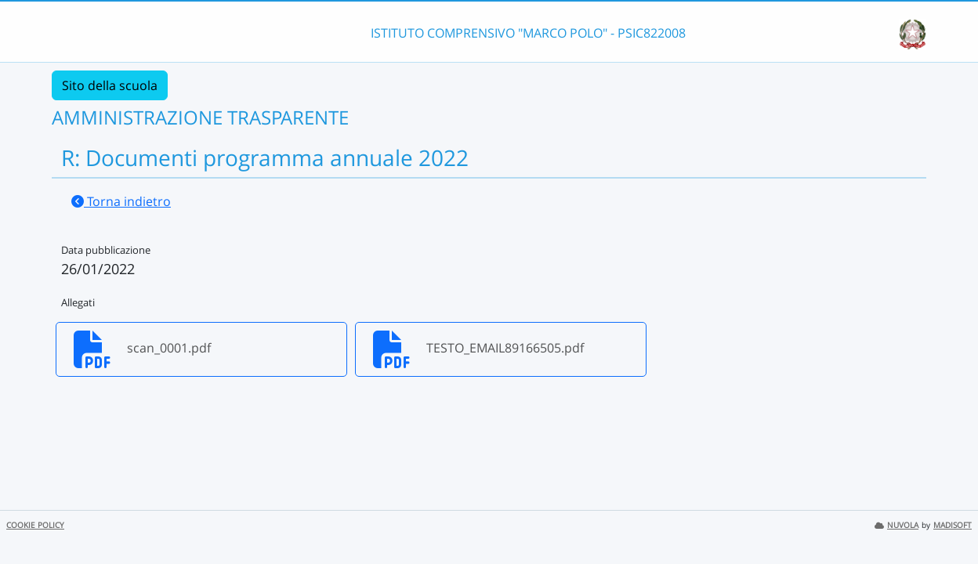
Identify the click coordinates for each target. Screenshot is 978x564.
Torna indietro (121, 201)
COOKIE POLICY (35, 525)
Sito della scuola (110, 85)
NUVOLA (896, 525)
